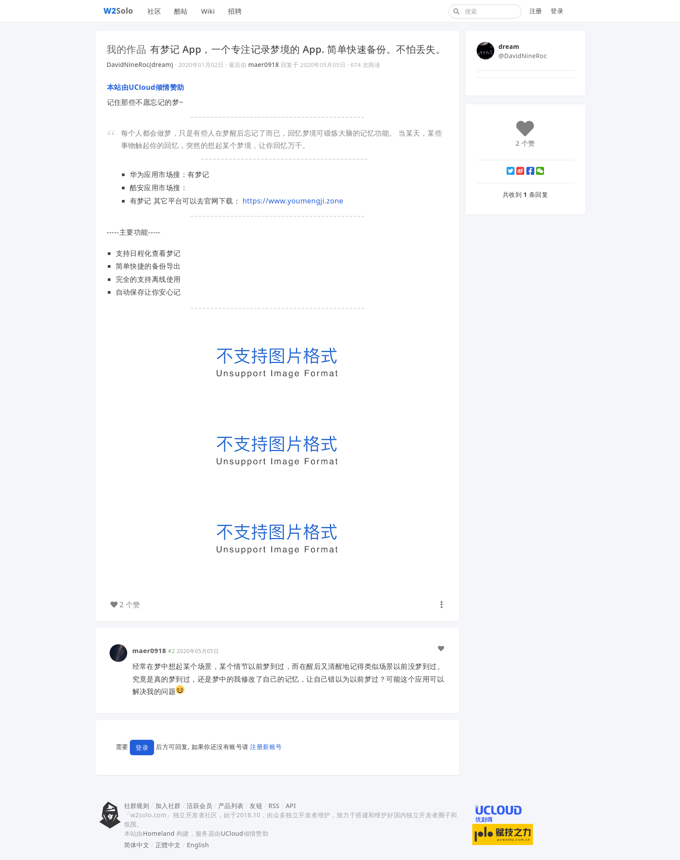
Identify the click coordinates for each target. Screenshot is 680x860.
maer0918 (263, 64)
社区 (154, 11)
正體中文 (168, 845)
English (198, 845)
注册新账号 (266, 746)
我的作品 (127, 48)
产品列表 (231, 805)
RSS (273, 805)
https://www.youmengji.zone (293, 201)
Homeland (159, 833)
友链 (256, 805)
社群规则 (137, 805)
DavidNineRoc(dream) (140, 64)
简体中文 (137, 845)
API (291, 805)
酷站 (181, 11)
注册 (535, 11)
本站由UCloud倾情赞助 (145, 87)
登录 (557, 11)
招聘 (235, 11)
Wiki (208, 11)
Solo (118, 10)
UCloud (232, 833)
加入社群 (168, 805)
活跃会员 (199, 805)
